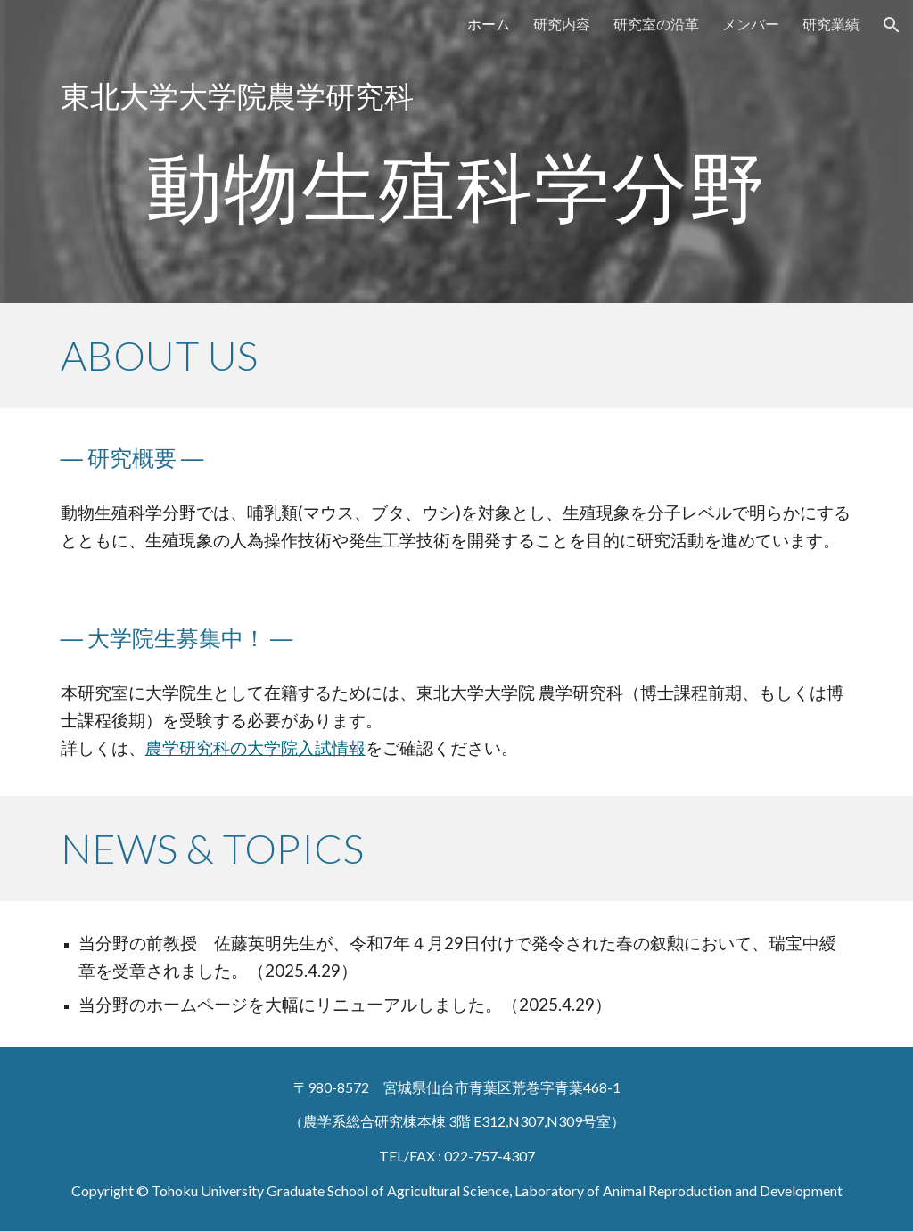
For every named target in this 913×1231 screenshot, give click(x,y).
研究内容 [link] (561, 23)
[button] (891, 25)
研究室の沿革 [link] (656, 23)
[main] (456, 151)
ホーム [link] (488, 23)
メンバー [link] (750, 23)
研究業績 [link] (831, 23)
